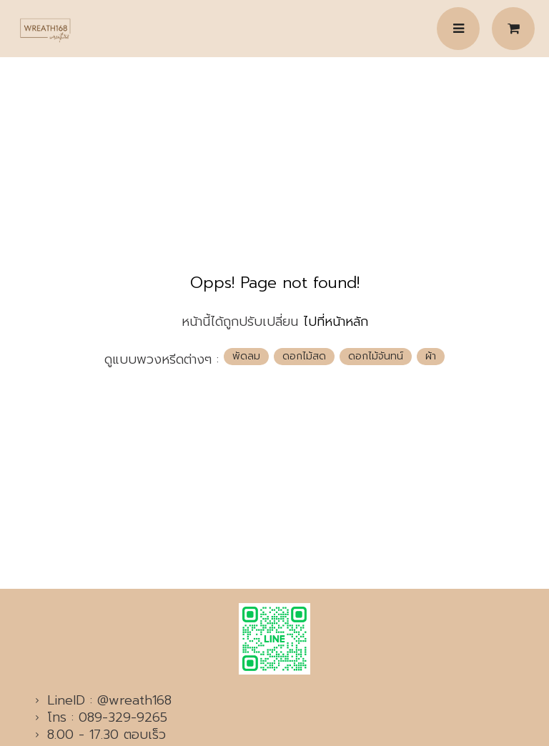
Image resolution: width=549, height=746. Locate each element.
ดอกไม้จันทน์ (375, 356)
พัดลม (246, 356)
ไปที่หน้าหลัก (335, 322)
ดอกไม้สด (304, 356)
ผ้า (430, 356)
